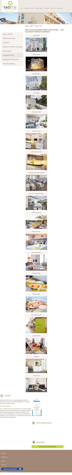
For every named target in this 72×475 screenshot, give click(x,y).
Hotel (21, 8)
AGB (2, 468)
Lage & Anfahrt (8, 34)
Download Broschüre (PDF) (47, 446)
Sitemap (3, 464)
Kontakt (3, 453)
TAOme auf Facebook (12, 469)
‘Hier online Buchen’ (5, 406)
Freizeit (47, 8)
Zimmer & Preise (29, 8)
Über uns (53, 8)
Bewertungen (7, 51)
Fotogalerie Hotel (38, 25)
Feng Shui (6, 42)
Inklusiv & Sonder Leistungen (12, 47)
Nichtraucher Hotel (9, 38)
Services (59, 8)
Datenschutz (4, 457)
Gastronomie (39, 8)
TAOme (27, 25)
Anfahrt (3, 460)
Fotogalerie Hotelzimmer (11, 59)
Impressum (4, 472)
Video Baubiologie (9, 63)
